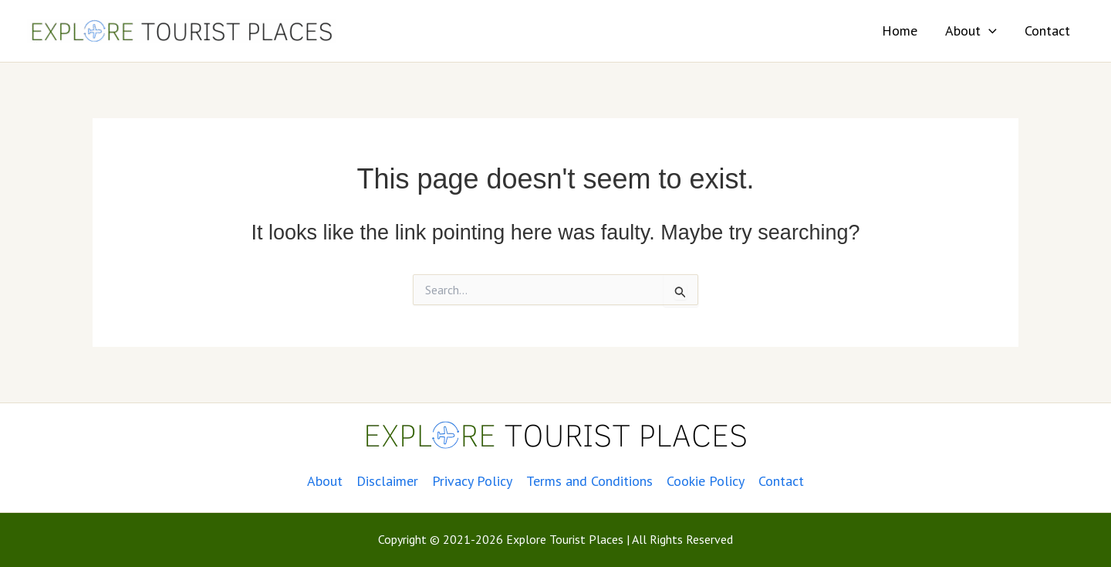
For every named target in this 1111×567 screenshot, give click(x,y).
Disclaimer (387, 481)
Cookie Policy (706, 481)
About (971, 31)
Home (899, 30)
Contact (1047, 30)
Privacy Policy (472, 481)
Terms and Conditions (589, 481)
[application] (989, 31)
